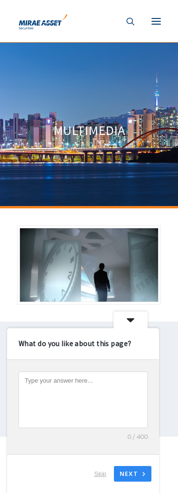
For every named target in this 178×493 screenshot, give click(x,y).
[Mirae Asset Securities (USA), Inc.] (42, 21)
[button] (156, 21)
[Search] (126, 21)
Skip (100, 473)
